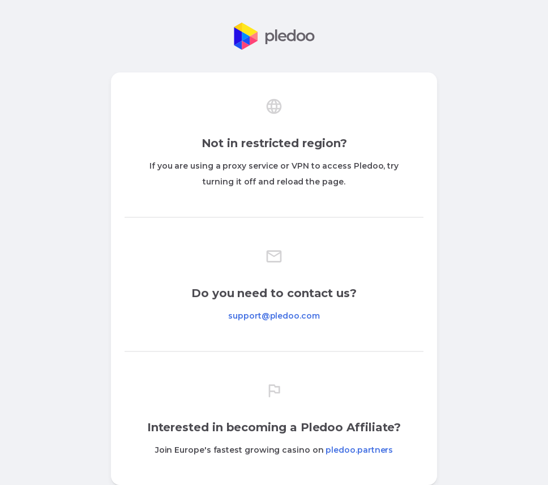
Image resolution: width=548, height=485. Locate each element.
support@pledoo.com (274, 316)
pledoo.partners (359, 450)
